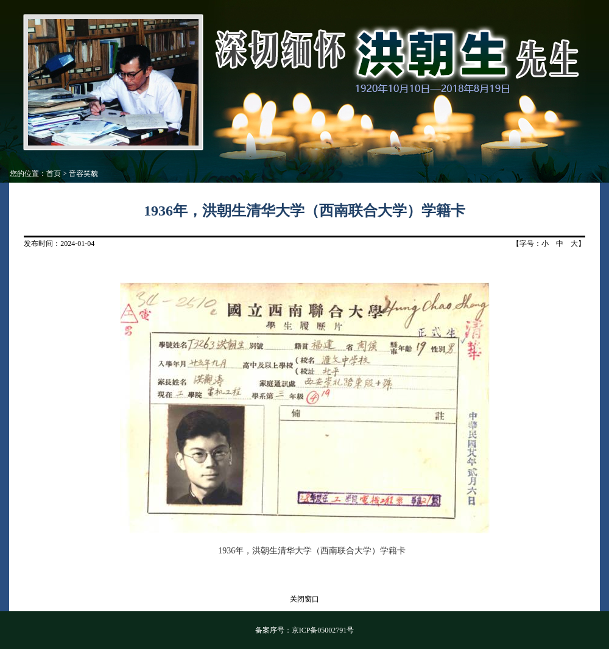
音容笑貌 (83, 173)
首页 (53, 173)
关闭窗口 (304, 599)
